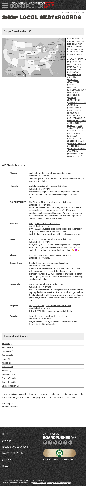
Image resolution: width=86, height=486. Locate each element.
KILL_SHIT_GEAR (37, 239)
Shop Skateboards (10, 407)
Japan (5, 359)
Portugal (6, 370)
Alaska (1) (72, 59)
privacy (49, 483)
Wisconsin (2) (76, 156)
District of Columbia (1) (74, 77)
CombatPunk (35, 263)
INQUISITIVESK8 (36, 305)
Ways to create (12, 453)
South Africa (7, 378)
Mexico (5, 363)
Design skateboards (15, 446)
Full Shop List (8, 403)
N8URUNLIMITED (37, 202)
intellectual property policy (62, 483)
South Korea (7, 382)
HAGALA (33, 284)
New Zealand (7, 367)
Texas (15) (75, 149)
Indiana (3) (75, 90)
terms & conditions (39, 483)
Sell (5, 465)
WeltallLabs (34, 186)
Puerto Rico (7, 374)
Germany (6, 355)
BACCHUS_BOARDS (38, 255)
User (6, 440)
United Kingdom (9, 386)
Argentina (6, 344)
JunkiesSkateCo (36, 173)
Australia (6, 347)
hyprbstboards (35, 316)
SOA (31, 223)
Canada (5, 351)
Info (5, 434)
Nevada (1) (75, 118)
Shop (64, 12)
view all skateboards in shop (58, 173)
